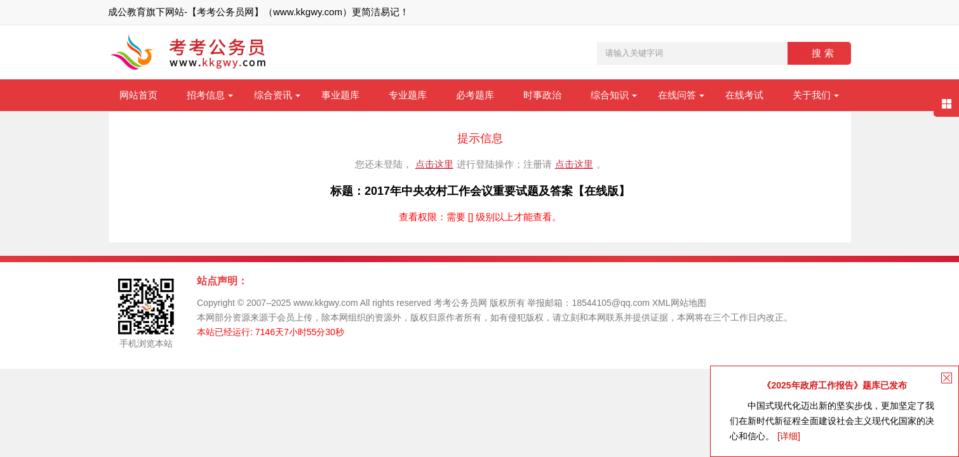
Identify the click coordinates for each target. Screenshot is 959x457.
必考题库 (475, 94)
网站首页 (138, 94)
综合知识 (610, 94)
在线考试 (744, 94)
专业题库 (408, 94)
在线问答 (677, 94)
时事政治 (542, 94)
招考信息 (206, 94)
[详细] (788, 436)
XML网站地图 (679, 303)
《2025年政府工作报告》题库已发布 (834, 385)
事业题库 (340, 94)
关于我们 (812, 94)
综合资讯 (273, 94)
